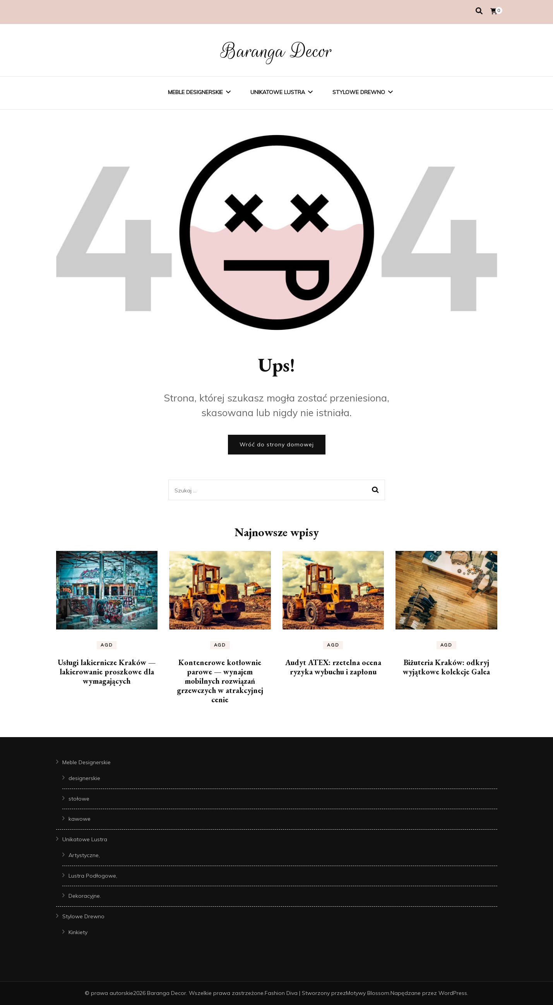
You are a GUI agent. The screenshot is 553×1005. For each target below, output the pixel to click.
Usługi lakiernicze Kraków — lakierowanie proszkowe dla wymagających (107, 671)
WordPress (452, 993)
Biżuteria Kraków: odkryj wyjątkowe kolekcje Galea (446, 667)
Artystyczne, (84, 855)
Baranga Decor (276, 51)
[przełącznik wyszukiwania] (479, 11)
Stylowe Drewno (358, 92)
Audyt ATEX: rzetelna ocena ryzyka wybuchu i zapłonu (333, 667)
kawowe (79, 818)
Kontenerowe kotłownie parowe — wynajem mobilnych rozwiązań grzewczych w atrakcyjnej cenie (220, 681)
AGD (107, 645)
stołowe (78, 798)
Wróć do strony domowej (277, 444)
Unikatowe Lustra (277, 92)
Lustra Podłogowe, (92, 875)
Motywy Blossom (367, 993)
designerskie (84, 778)
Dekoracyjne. (84, 895)
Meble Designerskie (195, 92)
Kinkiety (77, 932)
